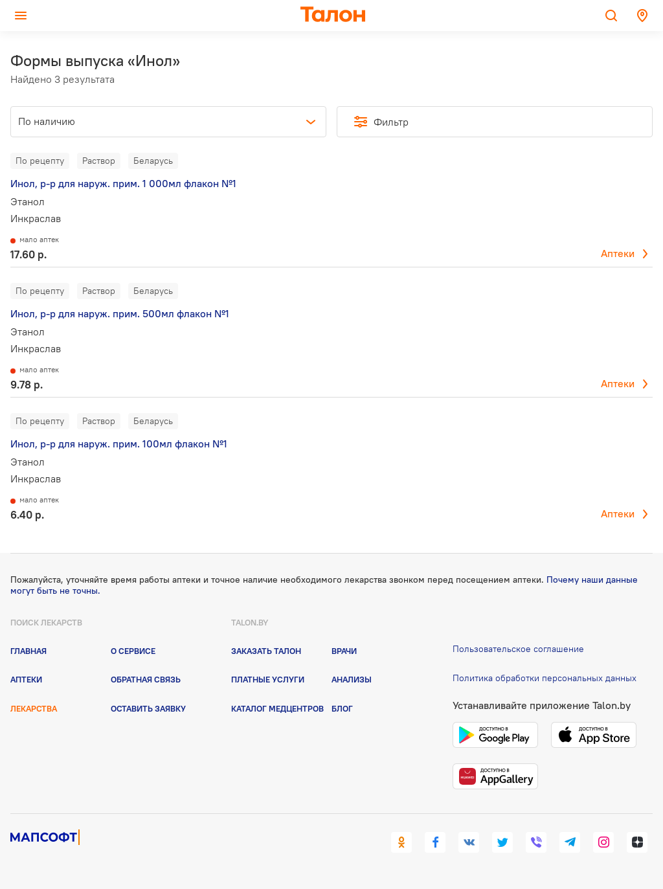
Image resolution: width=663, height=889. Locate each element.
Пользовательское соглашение (518, 649)
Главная (28, 651)
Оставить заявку (148, 708)
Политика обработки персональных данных (544, 678)
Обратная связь (146, 679)
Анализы (352, 679)
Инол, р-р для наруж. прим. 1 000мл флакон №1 (123, 183)
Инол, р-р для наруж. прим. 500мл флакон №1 (119, 313)
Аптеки (618, 253)
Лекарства (33, 708)
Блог (342, 708)
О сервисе (133, 651)
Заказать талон (266, 651)
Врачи (344, 651)
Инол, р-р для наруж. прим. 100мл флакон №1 (118, 443)
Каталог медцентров (277, 708)
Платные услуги (267, 679)
